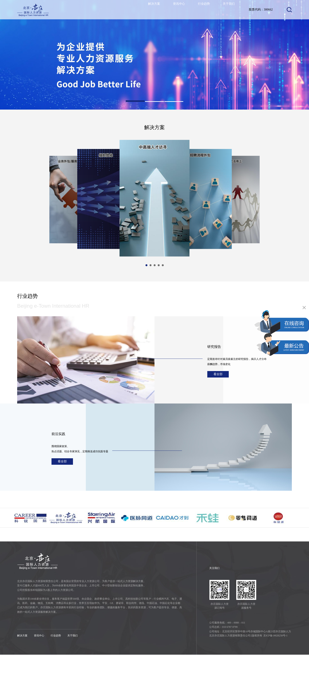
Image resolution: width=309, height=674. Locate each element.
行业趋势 (201, 9)
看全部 (221, 375)
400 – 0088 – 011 (236, 641)
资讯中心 (175, 9)
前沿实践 (62, 432)
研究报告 (217, 345)
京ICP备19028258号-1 (275, 654)
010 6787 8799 (230, 646)
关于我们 (228, 9)
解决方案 (148, 9)
